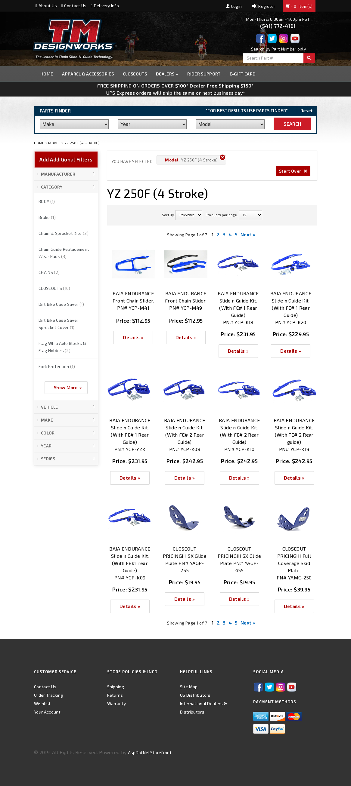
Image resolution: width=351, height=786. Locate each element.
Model (54, 143)
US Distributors (195, 695)
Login (233, 6)
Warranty (116, 703)
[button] (66, 174)
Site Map (189, 686)
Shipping (115, 686)
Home (46, 73)
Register (263, 6)
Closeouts (135, 73)
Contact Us (74, 5)
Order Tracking (48, 695)
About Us (46, 5)
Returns (115, 695)
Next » (248, 234)
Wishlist (42, 703)
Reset (306, 110)
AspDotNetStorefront (150, 752)
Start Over (293, 170)
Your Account (47, 711)
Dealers (167, 73)
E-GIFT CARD (243, 73)
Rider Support (203, 73)
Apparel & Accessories (88, 73)
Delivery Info (105, 5)
